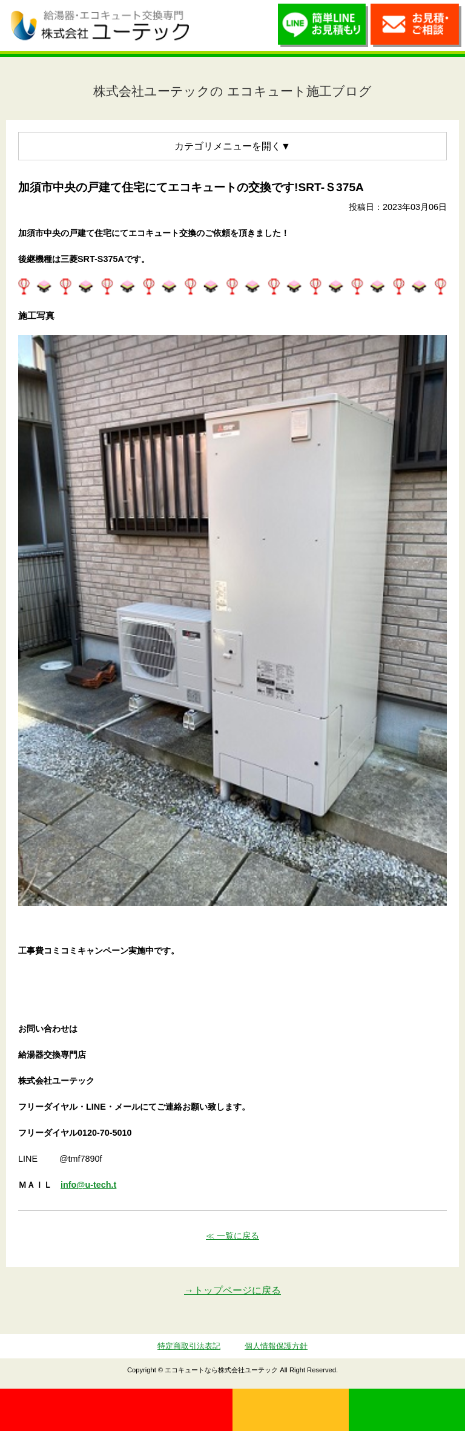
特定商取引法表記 (188, 1346)
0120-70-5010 (116, 1410)
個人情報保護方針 (276, 1346)
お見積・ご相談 (416, 28)
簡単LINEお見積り (323, 28)
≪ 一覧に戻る (232, 1235)
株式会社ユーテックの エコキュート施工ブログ (232, 91)
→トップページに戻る (232, 1290)
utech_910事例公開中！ (211, 24)
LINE (407, 1410)
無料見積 (290, 1410)
